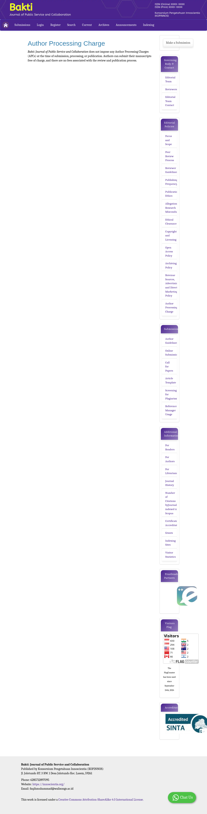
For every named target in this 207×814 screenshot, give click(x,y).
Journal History (169, 483)
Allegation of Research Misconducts (172, 207)
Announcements (126, 25)
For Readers (169, 447)
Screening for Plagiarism (171, 394)
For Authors (170, 459)
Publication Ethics (172, 194)
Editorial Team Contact (170, 101)
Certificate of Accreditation (173, 523)
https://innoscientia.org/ (49, 784)
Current (87, 25)
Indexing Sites (170, 542)
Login (40, 25)
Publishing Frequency (171, 182)
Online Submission (172, 352)
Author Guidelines (171, 341)
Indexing (148, 25)
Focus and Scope (168, 140)
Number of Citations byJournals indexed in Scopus (171, 503)
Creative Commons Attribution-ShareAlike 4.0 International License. (101, 799)
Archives (103, 25)
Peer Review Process (169, 156)
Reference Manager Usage (171, 410)
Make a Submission (178, 43)
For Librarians (171, 471)
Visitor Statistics (170, 554)
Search (71, 25)
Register (55, 25)
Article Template (170, 380)
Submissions (22, 25)
